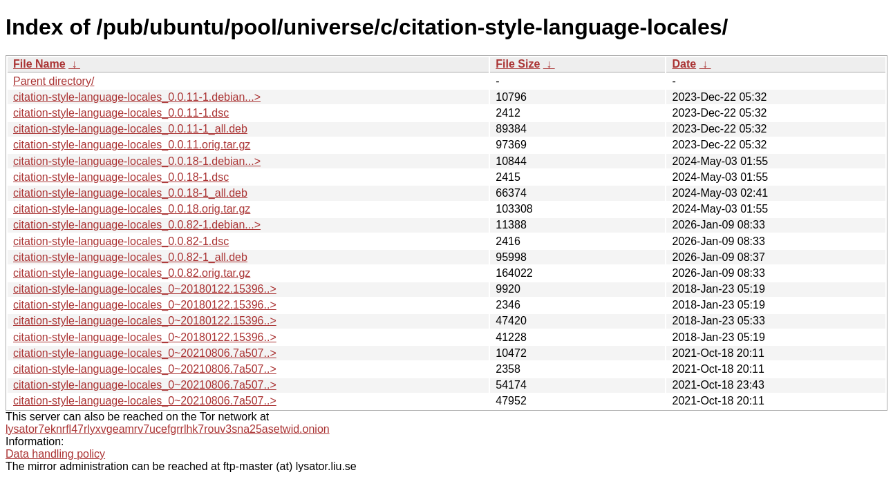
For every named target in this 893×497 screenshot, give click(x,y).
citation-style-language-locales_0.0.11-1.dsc (121, 113)
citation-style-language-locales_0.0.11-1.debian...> (137, 97)
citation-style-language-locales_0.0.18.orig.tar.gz (131, 209)
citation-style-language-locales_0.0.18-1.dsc (121, 177)
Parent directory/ (53, 81)
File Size (518, 64)
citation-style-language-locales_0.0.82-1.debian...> (137, 225)
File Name (39, 64)
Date (684, 64)
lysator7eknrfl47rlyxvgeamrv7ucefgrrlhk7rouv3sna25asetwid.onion (168, 429)
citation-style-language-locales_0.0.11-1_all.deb (130, 129)
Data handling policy (55, 454)
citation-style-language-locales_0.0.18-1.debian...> (137, 161)
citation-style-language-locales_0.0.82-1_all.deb (130, 257)
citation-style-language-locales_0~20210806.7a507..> (144, 353)
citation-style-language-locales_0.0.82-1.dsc (121, 241)
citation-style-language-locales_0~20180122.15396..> (144, 289)
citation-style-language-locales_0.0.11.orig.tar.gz (131, 144)
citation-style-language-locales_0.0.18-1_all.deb (130, 193)
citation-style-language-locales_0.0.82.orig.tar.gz (131, 273)
